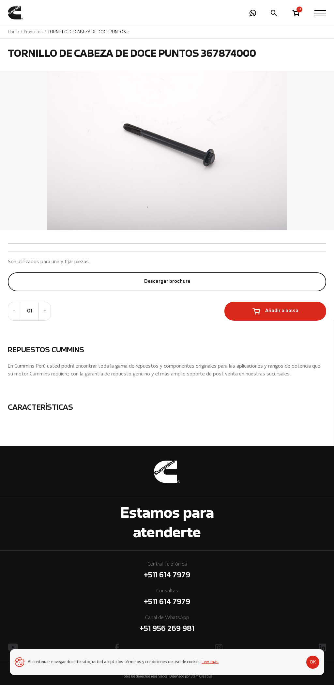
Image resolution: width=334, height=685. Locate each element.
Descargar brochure (167, 282)
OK (313, 662)
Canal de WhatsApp (167, 625)
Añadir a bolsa (281, 311)
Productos (33, 32)
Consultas (167, 598)
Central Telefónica (167, 571)
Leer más (210, 662)
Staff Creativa (201, 676)
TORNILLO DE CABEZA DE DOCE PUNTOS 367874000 (87, 32)
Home (13, 32)
